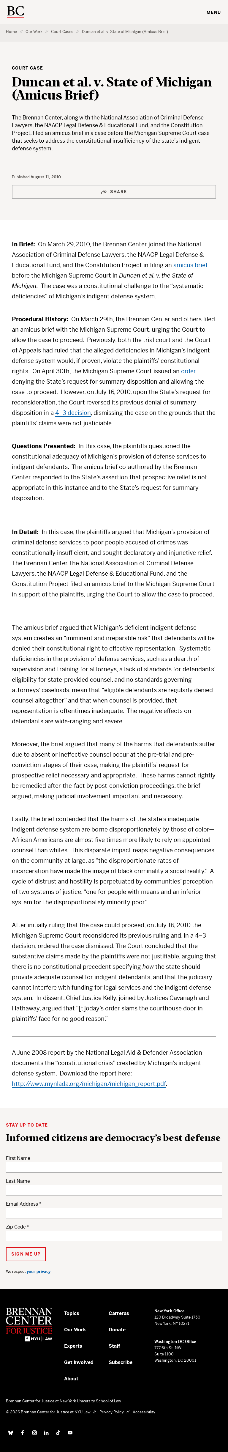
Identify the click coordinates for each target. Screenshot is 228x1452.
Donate (117, 1330)
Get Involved (79, 1362)
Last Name (18, 1181)
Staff (114, 1346)
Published (21, 176)
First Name (18, 1158)
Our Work (34, 31)
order (188, 371)
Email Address (22, 1204)
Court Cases (62, 31)
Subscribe (120, 1362)
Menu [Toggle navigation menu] (214, 12)
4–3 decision (73, 413)
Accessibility (144, 1412)
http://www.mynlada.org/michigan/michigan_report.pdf (89, 1084)
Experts (73, 1346)
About (71, 1379)
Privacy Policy (111, 1412)
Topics (71, 1313)
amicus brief (190, 265)
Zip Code (16, 1227)
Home (11, 31)
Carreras (119, 1313)
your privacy (38, 1271)
